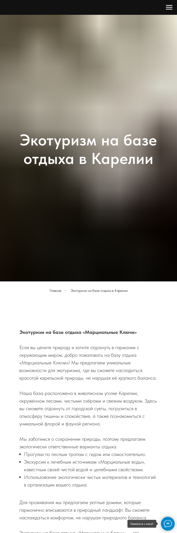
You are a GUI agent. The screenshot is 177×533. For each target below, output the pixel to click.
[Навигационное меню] (169, 7)
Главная (55, 290)
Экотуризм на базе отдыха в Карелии (99, 290)
